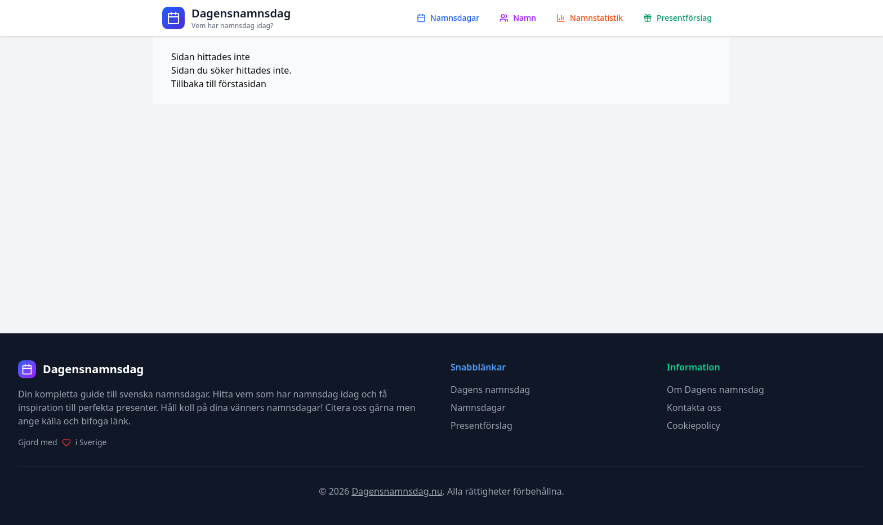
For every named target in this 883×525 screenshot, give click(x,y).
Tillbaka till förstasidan (218, 84)
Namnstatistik (589, 17)
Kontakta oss (694, 407)
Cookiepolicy (693, 425)
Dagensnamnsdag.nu (396, 491)
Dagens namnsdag (490, 389)
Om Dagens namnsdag (715, 389)
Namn (518, 17)
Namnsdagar (448, 17)
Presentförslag (677, 17)
